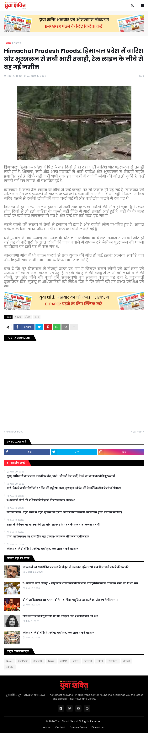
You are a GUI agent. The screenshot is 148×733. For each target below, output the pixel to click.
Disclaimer (98, 727)
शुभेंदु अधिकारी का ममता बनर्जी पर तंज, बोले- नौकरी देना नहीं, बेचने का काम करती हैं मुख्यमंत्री (61, 476)
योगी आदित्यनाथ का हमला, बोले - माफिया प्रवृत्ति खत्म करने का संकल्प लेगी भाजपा (70, 600)
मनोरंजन (113, 661)
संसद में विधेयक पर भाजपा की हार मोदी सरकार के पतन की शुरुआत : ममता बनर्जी (53, 524)
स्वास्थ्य (9, 667)
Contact (60, 727)
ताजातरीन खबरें (16, 463)
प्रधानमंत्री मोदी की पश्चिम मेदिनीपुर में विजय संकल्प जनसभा (41, 500)
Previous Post (14, 431)
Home (8, 43)
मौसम (27, 316)
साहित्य (126, 661)
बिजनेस (88, 661)
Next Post (136, 431)
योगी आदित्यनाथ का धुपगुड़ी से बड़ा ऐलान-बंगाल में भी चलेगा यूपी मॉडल (48, 536)
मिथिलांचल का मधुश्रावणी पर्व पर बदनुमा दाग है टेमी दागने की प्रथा (60, 616)
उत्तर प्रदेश (38, 661)
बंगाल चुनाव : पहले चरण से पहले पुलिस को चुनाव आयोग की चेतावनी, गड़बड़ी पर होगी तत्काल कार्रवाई (64, 512)
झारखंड (63, 661)
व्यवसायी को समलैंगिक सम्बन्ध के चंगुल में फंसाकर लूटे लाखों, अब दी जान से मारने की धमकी (76, 567)
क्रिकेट (51, 661)
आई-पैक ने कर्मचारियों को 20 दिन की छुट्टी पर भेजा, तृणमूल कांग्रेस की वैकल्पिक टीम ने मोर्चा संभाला (64, 488)
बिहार (100, 661)
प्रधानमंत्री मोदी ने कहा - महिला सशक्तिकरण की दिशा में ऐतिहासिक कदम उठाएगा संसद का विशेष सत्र (80, 583)
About (47, 727)
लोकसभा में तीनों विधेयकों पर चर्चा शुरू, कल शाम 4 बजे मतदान (42, 549)
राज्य (36, 316)
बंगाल (75, 661)
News (17, 43)
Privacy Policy (78, 727)
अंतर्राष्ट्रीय (23, 661)
